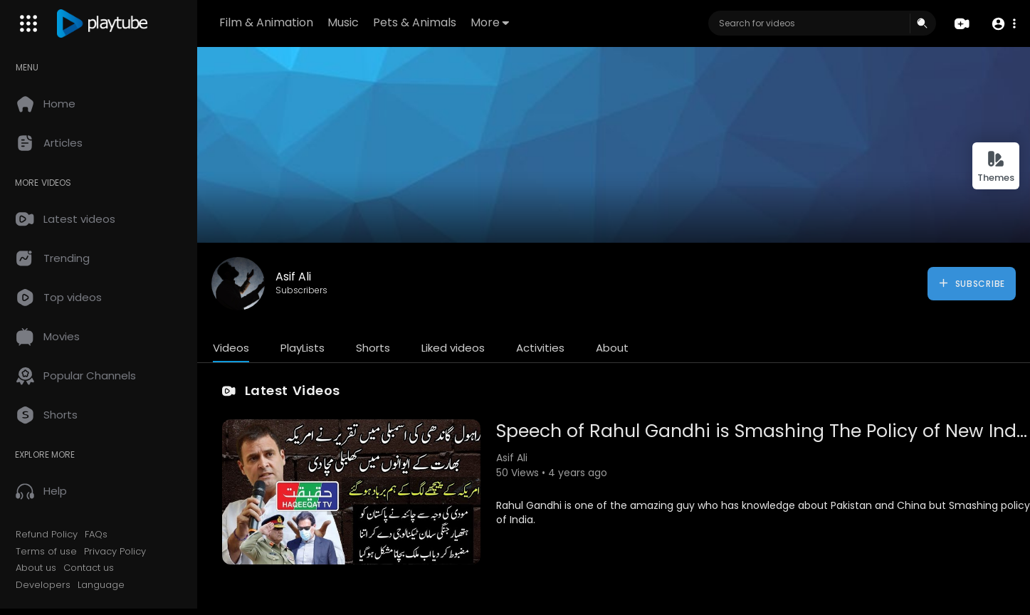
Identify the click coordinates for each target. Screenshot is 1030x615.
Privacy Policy (117, 551)
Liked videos (455, 347)
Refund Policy (49, 534)
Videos (233, 347)
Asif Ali (295, 276)
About (614, 347)
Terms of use (48, 551)
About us (38, 568)
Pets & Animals (416, 22)
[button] (1003, 24)
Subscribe (971, 283)
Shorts (375, 347)
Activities (542, 347)
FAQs (98, 534)
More (491, 22)
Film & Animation (268, 22)
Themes (995, 166)
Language (103, 585)
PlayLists (305, 347)
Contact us (90, 568)
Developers (45, 585)
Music (344, 22)
